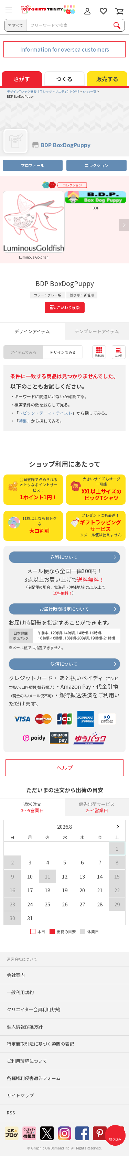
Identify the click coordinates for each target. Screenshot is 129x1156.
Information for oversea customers (64, 49)
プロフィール (32, 165)
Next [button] (124, 225)
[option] (34, 225)
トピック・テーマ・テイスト (45, 413)
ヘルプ (64, 767)
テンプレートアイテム (97, 331)
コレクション (96, 165)
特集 (23, 421)
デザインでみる (63, 352)
